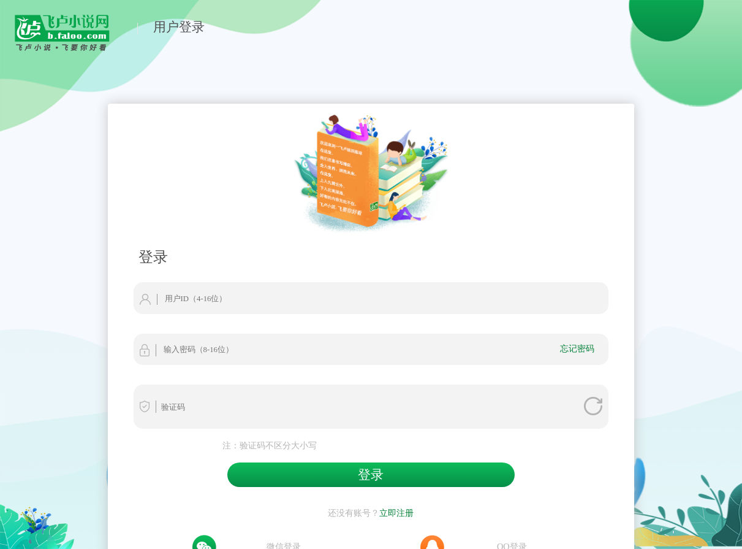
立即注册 (396, 513)
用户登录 (179, 27)
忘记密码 (577, 348)
